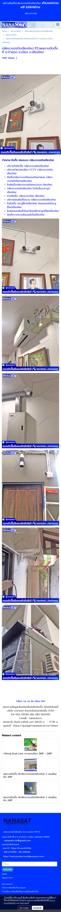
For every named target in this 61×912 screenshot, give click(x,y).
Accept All (37, 908)
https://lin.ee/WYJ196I (21, 848)
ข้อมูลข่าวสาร (7, 878)
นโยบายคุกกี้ (24, 903)
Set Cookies (24, 908)
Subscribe (7, 869)
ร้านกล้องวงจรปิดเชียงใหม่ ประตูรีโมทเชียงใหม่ (20, 891)
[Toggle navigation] (57, 25)
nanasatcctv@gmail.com (18, 840)
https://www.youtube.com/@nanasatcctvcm (23, 856)
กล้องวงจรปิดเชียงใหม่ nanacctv (14, 888)
